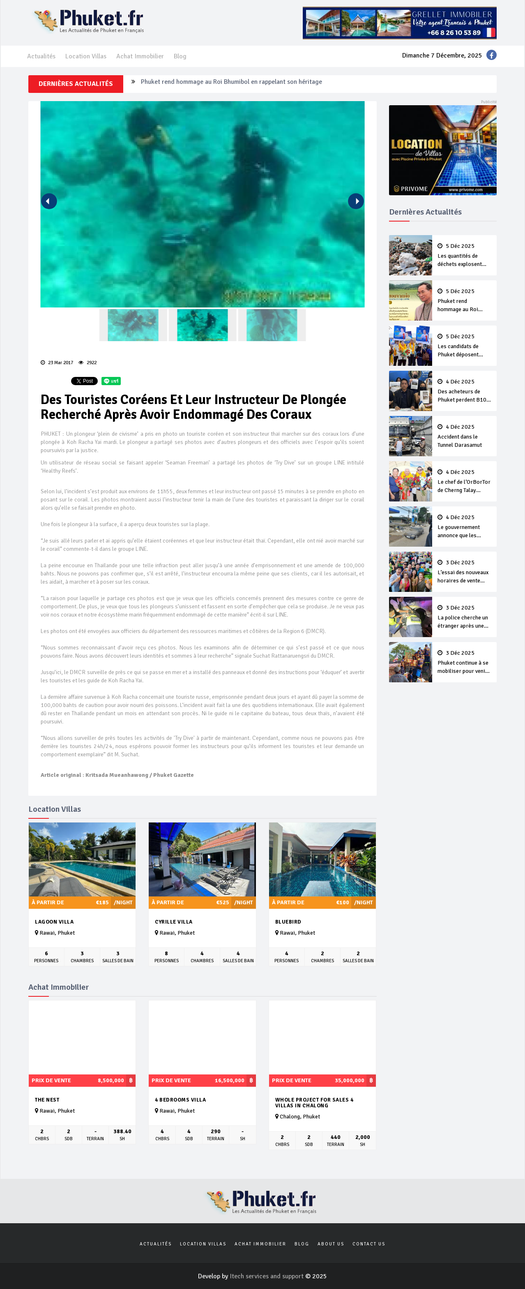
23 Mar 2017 (57, 363)
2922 (87, 363)
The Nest (47, 1100)
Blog (180, 56)
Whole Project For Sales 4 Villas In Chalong (314, 1103)
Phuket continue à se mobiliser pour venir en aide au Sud (465, 662)
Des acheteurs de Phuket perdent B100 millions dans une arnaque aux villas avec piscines (465, 391)
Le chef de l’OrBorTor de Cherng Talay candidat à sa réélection (465, 481)
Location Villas (85, 56)
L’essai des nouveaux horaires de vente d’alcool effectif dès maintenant (465, 572)
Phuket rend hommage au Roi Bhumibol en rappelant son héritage (231, 84)
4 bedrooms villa (180, 1100)
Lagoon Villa (54, 922)
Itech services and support (267, 1276)
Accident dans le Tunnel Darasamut (465, 436)
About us (331, 1244)
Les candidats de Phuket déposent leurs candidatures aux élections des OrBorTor (465, 346)
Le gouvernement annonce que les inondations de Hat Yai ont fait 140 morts (465, 527)
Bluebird (288, 922)
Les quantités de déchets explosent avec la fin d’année (465, 255)
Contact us (368, 1244)
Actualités (41, 56)
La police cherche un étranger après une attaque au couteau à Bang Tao (465, 617)
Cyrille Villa (174, 922)
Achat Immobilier (140, 56)
